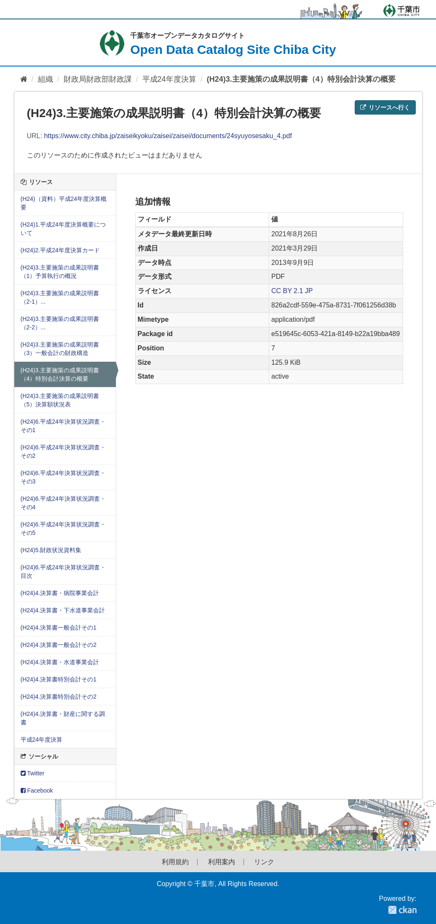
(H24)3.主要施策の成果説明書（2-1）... (60, 297)
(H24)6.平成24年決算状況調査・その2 (63, 451)
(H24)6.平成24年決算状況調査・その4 (63, 502)
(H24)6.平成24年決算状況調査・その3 (63, 477)
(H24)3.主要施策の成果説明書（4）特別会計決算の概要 (301, 79)
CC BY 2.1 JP (292, 290)
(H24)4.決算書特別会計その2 (58, 696)
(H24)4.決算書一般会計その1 (58, 627)
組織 (45, 79)
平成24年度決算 (169, 79)
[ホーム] (23, 79)
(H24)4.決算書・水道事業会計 (60, 662)
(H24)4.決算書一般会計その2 (58, 644)
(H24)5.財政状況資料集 (51, 550)
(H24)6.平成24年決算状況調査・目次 (63, 571)
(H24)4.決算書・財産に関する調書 (63, 718)
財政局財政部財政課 (98, 79)
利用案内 (221, 862)
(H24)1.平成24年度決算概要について (63, 228)
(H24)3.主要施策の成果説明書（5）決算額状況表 (60, 400)
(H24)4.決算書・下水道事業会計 (63, 610)
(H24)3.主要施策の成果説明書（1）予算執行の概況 (60, 271)
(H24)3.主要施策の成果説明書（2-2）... (60, 323)
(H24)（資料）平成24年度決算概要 (64, 203)
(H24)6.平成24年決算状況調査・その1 (63, 425)
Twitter (33, 773)
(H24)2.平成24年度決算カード (60, 250)
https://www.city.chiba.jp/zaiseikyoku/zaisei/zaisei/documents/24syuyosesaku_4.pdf (168, 135)
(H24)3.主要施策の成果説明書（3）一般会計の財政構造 (60, 348)
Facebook (37, 790)
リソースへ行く (385, 107)
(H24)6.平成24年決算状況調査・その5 (63, 528)
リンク (264, 862)
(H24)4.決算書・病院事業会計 (60, 593)
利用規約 (175, 862)
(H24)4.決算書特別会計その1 (58, 679)
